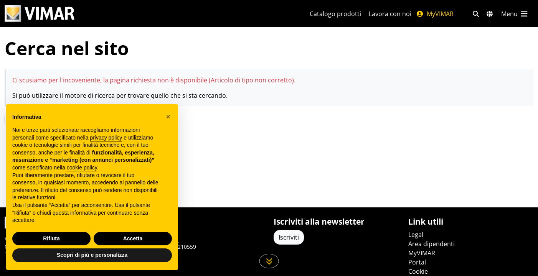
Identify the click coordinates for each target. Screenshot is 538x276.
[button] (168, 116)
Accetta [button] (133, 238)
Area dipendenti (431, 244)
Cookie (418, 271)
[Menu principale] (515, 13)
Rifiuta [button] (51, 238)
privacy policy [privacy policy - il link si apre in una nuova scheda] (106, 138)
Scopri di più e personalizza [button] (92, 255)
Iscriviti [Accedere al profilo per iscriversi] (289, 237)
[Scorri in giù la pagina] (269, 261)
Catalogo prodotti (335, 14)
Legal (415, 234)
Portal (417, 262)
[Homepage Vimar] (148, 13)
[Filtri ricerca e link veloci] (476, 13)
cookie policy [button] (82, 167)
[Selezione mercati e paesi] (489, 13)
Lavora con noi (390, 14)
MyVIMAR (435, 14)
